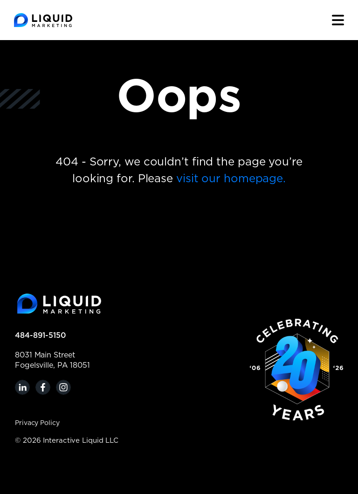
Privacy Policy (37, 423)
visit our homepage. (231, 179)
